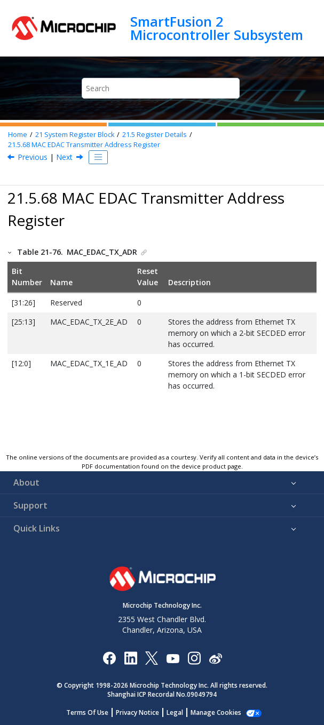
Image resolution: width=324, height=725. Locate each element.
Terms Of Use (87, 712)
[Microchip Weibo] (215, 657)
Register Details (154, 134)
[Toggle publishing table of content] (98, 157)
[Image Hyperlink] (172, 657)
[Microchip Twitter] (151, 657)
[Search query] (161, 88)
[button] (10, 252)
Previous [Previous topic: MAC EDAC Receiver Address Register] (33, 157)
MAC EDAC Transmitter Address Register (84, 144)
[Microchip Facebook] (109, 657)
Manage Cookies (216, 712)
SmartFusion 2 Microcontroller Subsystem (216, 28)
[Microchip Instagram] (194, 657)
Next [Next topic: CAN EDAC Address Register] (64, 157)
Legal (175, 712)
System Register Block (74, 134)
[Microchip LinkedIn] (130, 657)
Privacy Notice (137, 712)
